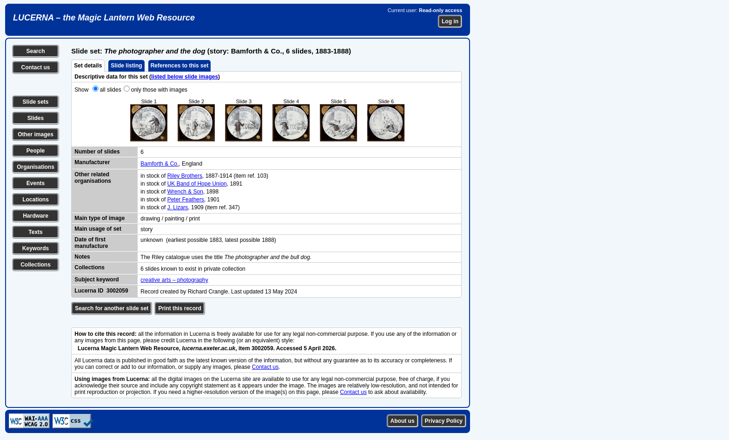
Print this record (179, 308)
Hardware (35, 216)
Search (35, 51)
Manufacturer (92, 162)
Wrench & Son (185, 191)
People (36, 150)
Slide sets (35, 102)
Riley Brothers (184, 176)
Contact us (35, 67)
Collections (35, 264)
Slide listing (126, 65)
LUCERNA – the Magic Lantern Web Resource (104, 17)
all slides (110, 90)
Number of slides (96, 151)
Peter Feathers (185, 199)
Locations (35, 199)
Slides (35, 118)
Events (36, 183)
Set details (88, 65)
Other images (35, 134)
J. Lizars (177, 207)
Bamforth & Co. (159, 163)
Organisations (35, 167)
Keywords (35, 248)
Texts (35, 232)
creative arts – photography (174, 280)
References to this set (180, 65)
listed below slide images (184, 76)
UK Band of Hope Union (197, 183)
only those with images (159, 90)
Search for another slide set (111, 308)
